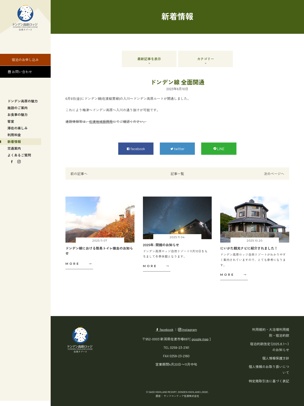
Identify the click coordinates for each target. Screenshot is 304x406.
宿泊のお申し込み (25, 59)
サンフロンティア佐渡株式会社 (181, 395)
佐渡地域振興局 (101, 121)
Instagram (187, 329)
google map (200, 339)
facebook (164, 329)
